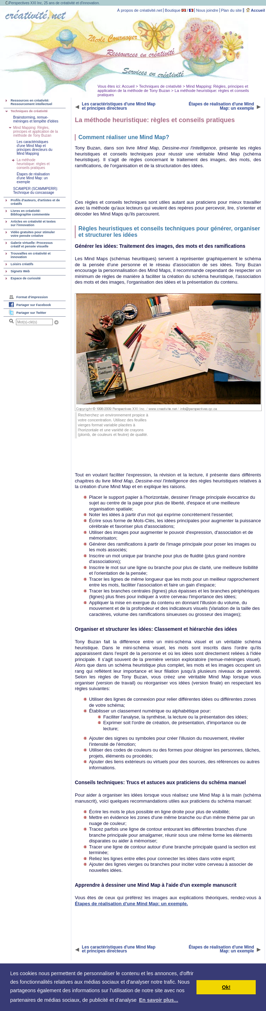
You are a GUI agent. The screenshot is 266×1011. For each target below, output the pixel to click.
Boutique (173, 10)
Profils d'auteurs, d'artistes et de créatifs (35, 202)
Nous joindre (207, 10)
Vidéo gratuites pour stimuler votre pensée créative (33, 233)
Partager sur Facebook (33, 305)
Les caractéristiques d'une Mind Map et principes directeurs (118, 106)
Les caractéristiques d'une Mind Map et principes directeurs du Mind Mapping (34, 147)
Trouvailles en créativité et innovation (31, 255)
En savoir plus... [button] (158, 1000)
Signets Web (20, 271)
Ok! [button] (226, 987)
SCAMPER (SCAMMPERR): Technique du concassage (35, 191)
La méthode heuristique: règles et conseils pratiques (33, 164)
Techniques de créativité (160, 86)
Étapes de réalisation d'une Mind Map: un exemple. (131, 903)
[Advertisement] (121, 184)
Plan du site (231, 10)
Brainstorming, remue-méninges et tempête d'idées (36, 119)
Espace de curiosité (26, 278)
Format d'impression (32, 297)
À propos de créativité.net (139, 10)
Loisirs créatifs (22, 264)
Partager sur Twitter (31, 313)
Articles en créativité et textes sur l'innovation (33, 223)
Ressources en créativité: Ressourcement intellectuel (31, 102)
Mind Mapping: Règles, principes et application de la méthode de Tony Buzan (35, 131)
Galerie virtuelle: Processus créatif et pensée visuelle (32, 244)
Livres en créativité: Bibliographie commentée (30, 212)
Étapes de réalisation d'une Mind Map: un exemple (33, 178)
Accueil (255, 10)
